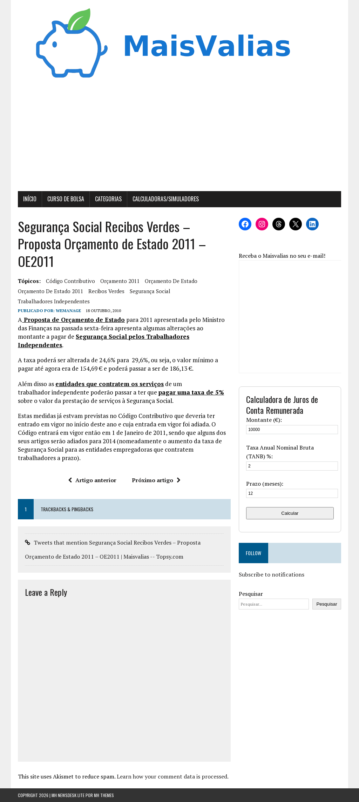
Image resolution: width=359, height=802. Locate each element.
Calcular (289, 513)
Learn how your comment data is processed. (173, 776)
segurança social (150, 291)
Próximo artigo (156, 480)
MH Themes (104, 795)
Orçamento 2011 (120, 280)
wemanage (68, 310)
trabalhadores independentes (54, 301)
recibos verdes (106, 291)
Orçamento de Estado (171, 280)
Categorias (108, 199)
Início (29, 199)
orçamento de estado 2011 (50, 291)
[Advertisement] (179, 138)
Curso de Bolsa (65, 199)
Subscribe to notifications (271, 574)
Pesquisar (251, 594)
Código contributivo (70, 280)
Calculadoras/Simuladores (166, 199)
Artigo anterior (92, 480)
